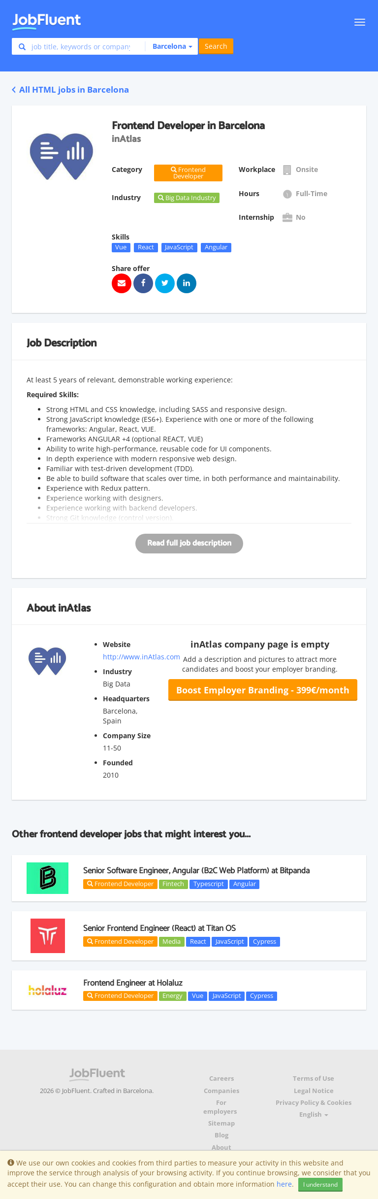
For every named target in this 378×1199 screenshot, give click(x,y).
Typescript (208, 884)
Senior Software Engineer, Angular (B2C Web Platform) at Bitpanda (196, 871)
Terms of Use (313, 1078)
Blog (221, 1135)
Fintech (173, 884)
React (146, 247)
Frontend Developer (120, 883)
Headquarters (126, 698)
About (221, 1147)
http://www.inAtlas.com (141, 656)
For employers (220, 1107)
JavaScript (179, 247)
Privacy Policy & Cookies (313, 1102)
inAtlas (74, 608)
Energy (172, 996)
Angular (216, 247)
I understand (320, 1184)
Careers (221, 1078)
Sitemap (221, 1123)
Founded (118, 762)
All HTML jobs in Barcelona (70, 89)
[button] (168, 46)
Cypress (264, 941)
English (313, 1114)
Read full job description (189, 543)
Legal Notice (314, 1091)
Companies (221, 1091)
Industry (117, 671)
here (284, 1184)
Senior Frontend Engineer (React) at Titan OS (159, 928)
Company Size (127, 735)
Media (171, 941)
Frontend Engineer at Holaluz (132, 983)
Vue (120, 247)
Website (116, 644)
